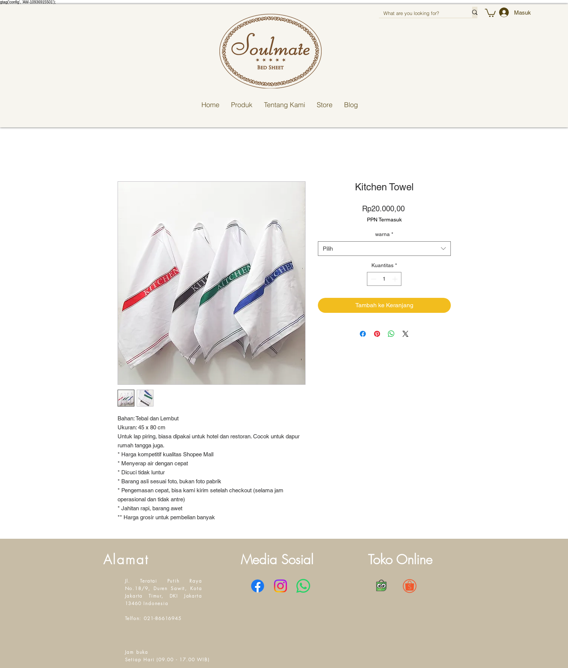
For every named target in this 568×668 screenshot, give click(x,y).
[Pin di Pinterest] (377, 333)
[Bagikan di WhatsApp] (391, 333)
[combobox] (384, 248)
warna (384, 234)
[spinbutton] (384, 278)
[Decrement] (372, 278)
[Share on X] (405, 333)
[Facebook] (257, 586)
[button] (490, 12)
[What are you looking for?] (419, 13)
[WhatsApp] (303, 586)
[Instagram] (280, 586)
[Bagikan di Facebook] (362, 333)
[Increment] (395, 278)
